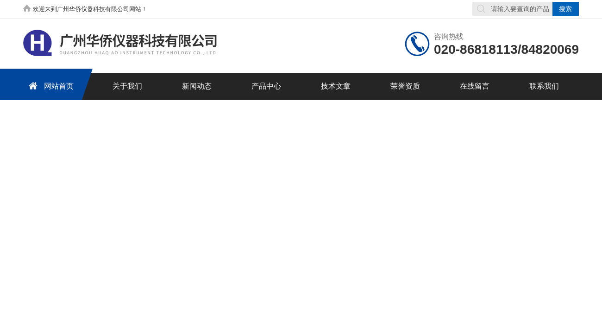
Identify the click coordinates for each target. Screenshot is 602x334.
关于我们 (127, 86)
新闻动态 (197, 86)
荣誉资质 (405, 86)
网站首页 (49, 85)
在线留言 (474, 86)
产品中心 (266, 86)
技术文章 (336, 86)
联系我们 (544, 86)
